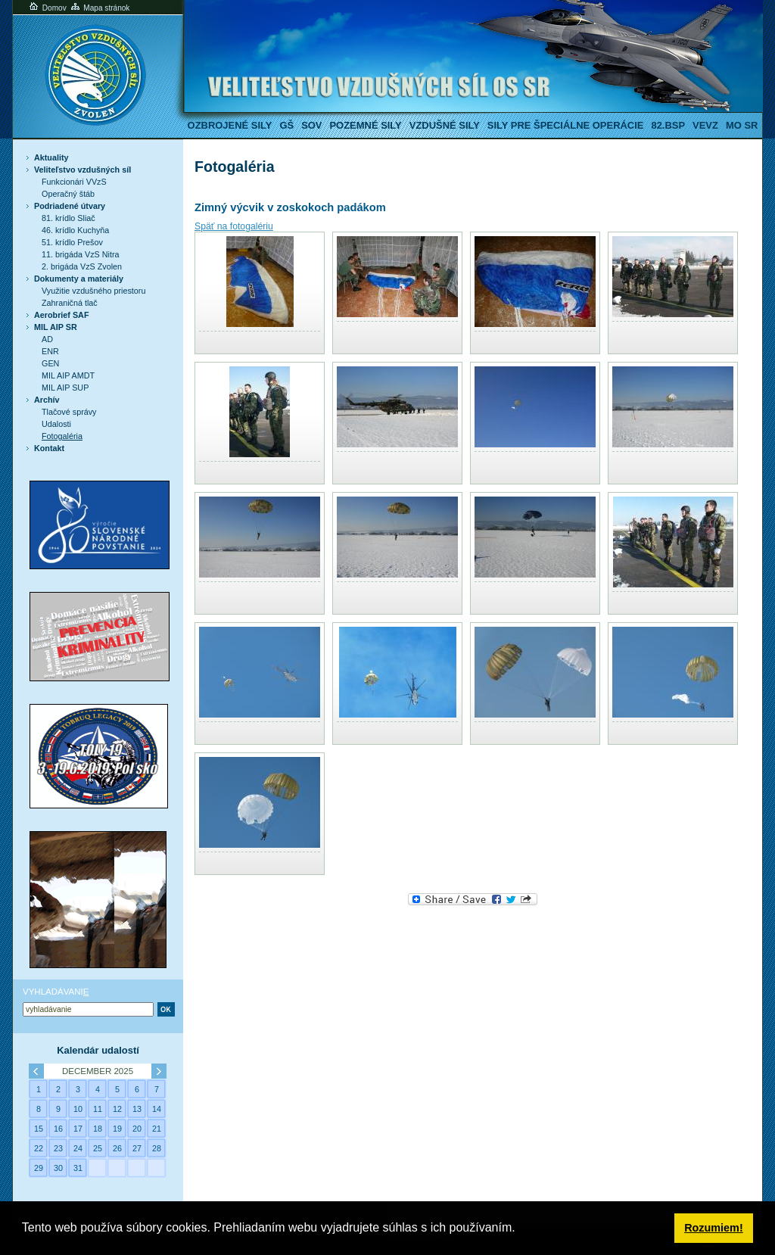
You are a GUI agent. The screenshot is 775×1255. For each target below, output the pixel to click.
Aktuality (51, 157)
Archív (47, 399)
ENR (50, 351)
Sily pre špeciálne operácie (565, 125)
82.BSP (668, 125)
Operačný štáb (68, 193)
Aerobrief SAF (61, 314)
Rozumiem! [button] (713, 1228)
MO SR (742, 125)
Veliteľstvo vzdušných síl (82, 169)
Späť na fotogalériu (234, 226)
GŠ (286, 125)
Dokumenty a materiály (78, 278)
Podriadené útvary (69, 205)
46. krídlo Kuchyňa (75, 230)
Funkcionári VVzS (74, 181)
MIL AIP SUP (65, 387)
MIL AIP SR (55, 327)
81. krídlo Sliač (68, 218)
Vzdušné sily (444, 125)
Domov (47, 8)
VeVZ (705, 125)
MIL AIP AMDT (68, 375)
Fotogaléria (62, 436)
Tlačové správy (69, 411)
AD (47, 339)
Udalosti (56, 423)
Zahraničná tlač (70, 302)
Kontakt (49, 448)
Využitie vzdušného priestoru (93, 290)
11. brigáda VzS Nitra (80, 254)
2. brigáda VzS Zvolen (82, 266)
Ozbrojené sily (230, 125)
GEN (50, 363)
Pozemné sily (365, 125)
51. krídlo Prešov (72, 242)
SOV (311, 125)
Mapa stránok (99, 8)
